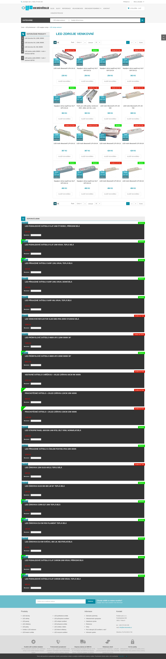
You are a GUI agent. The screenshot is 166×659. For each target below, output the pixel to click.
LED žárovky (26, 616)
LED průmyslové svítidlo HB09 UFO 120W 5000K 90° (48, 337)
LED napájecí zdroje (42, 27)
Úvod (22, 27)
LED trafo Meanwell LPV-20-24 (87, 143)
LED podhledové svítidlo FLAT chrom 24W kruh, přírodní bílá (54, 560)
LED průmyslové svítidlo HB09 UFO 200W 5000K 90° (48, 356)
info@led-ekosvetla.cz (125, 627)
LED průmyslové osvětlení (61, 618)
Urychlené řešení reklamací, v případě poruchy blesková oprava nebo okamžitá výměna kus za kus (107, 646)
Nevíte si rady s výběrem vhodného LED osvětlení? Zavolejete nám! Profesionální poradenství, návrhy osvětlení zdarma (58, 646)
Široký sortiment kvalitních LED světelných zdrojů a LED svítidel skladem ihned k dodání (33, 646)
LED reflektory (27, 624)
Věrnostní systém (91, 632)
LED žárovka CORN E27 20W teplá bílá (42, 505)
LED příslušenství (30, 27)
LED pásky (26, 627)
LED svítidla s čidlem (60, 627)
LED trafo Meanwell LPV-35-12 (110, 143)
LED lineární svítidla (28, 632)
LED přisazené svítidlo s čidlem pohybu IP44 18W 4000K (50, 449)
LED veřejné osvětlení (60, 621)
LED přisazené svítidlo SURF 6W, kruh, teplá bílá (48, 300)
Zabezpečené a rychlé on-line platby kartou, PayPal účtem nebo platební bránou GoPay (132, 645)
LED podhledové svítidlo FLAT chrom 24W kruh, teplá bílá (53, 579)
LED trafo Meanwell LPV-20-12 (64, 143)
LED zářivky (26, 618)
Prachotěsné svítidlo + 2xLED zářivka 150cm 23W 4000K (51, 412)
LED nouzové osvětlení (60, 632)
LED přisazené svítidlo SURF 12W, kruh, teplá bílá (48, 263)
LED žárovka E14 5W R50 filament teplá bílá (46, 523)
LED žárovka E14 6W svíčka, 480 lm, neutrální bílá (48, 542)
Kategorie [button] (28, 20)
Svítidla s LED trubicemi (29, 629)
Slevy (87, 627)
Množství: (27, 235)
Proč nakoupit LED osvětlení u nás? (96, 629)
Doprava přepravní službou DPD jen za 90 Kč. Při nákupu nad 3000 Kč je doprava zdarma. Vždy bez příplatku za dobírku (83, 646)
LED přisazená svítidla (60, 624)
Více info (121, 656)
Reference (89, 624)
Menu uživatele (138, 2)
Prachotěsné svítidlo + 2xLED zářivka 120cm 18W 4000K (51, 393)
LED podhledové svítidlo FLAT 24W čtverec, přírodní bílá (52, 226)
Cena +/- (79, 42)
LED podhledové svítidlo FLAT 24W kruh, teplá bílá (49, 245)
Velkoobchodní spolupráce (93, 618)
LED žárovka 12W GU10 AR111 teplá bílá (43, 467)
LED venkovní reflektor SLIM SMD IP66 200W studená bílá (52, 319)
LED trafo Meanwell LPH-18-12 (64, 68)
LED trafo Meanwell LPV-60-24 (133, 181)
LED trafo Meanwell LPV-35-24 (133, 143)
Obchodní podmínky (91, 616)
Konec (141, 42)
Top (163, 37)
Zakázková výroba (91, 621)
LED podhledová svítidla (61, 616)
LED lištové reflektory (60, 629)
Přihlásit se (126, 2)
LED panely (26, 621)
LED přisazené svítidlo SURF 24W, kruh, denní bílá (48, 282)
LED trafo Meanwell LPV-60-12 (110, 181)
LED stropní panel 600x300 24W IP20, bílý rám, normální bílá (53, 430)
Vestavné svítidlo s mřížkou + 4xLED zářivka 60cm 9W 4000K (53, 375)
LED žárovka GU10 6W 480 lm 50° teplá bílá (45, 486)
